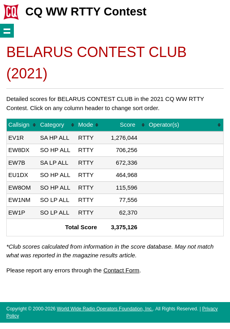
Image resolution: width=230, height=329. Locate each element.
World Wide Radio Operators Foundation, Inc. (105, 309)
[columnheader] (22, 125)
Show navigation (7, 31)
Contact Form (121, 270)
